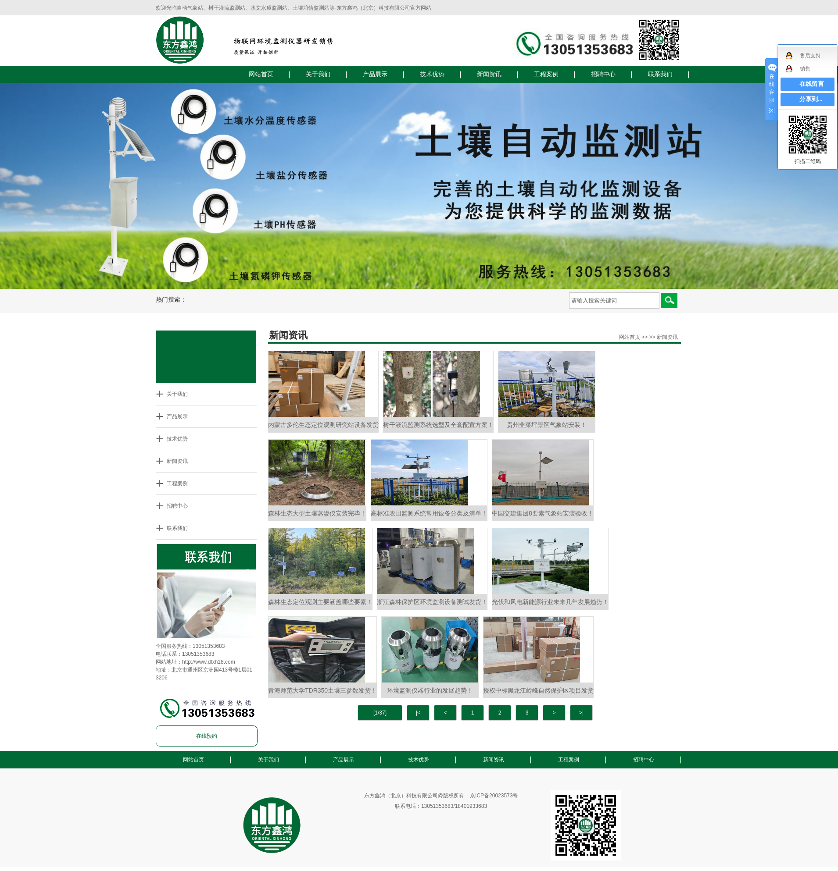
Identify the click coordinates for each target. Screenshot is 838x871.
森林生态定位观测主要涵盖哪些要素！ (320, 601)
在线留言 (811, 84)
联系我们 (660, 74)
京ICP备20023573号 (494, 796)
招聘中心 (603, 74)
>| (581, 713)
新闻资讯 (489, 74)
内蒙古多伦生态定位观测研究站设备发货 (323, 424)
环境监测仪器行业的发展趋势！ (430, 690)
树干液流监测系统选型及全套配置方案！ (438, 424)
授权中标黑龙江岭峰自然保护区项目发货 (538, 690)
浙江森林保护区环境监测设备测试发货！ (432, 601)
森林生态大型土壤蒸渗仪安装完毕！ (317, 513)
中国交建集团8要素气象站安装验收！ (543, 513)
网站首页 (261, 74)
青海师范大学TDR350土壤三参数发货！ (322, 690)
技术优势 (432, 74)
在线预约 (206, 736)
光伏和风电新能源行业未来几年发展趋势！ (550, 601)
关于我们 (318, 74)
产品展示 (375, 74)
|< (418, 713)
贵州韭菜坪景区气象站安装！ (547, 424)
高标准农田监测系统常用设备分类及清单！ (429, 513)
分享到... (811, 99)
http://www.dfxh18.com (208, 662)
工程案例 (546, 74)
